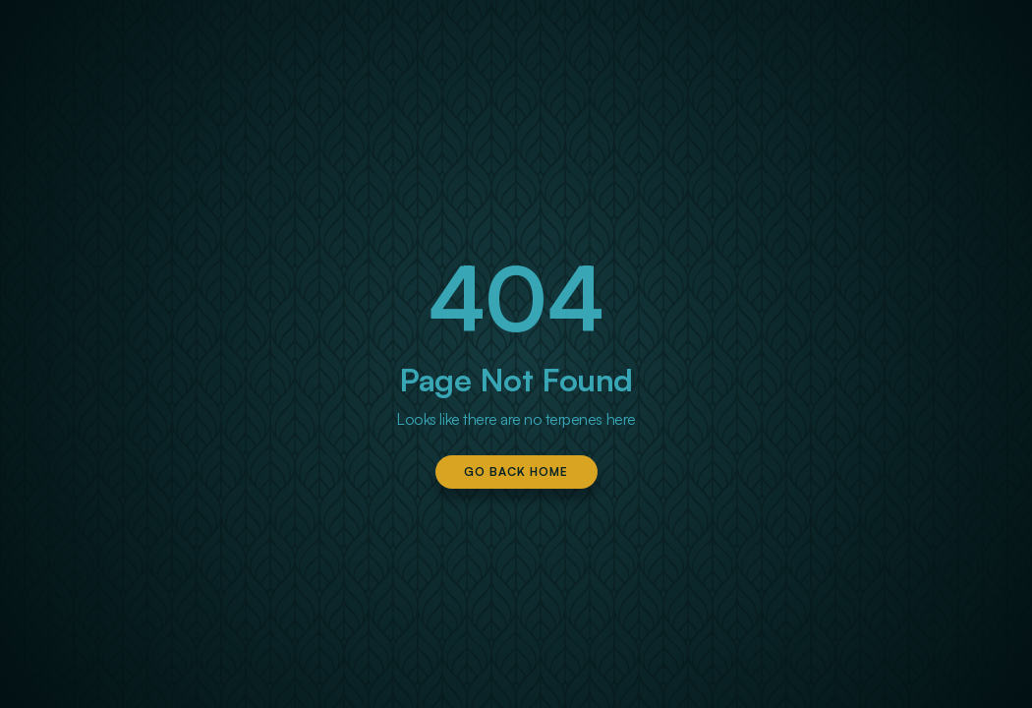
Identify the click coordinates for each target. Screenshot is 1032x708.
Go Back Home (516, 471)
